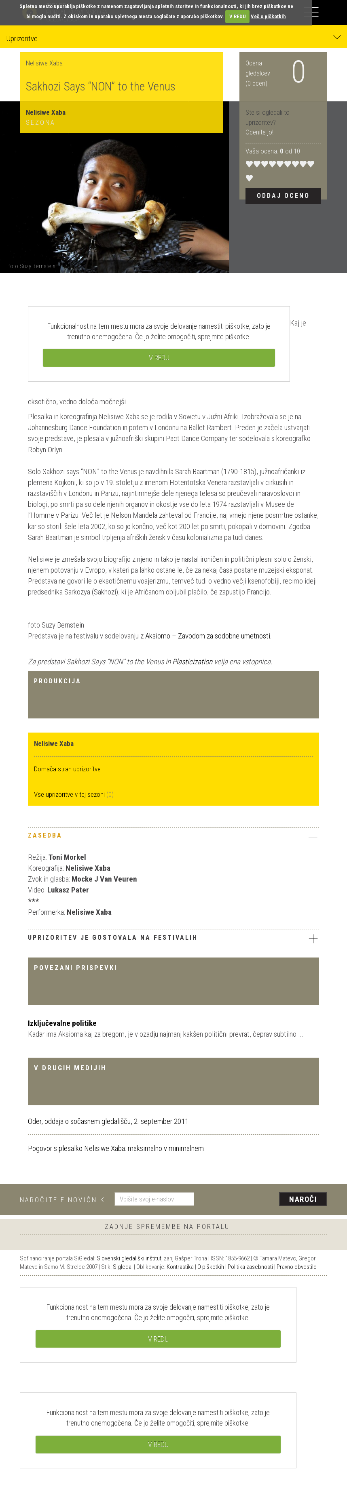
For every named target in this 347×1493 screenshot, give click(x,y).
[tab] (173, 837)
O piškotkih (210, 1266)
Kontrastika (180, 1266)
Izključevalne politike (62, 1023)
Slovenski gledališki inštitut (129, 1258)
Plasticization (193, 661)
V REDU (237, 16)
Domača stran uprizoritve (67, 769)
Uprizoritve (173, 38)
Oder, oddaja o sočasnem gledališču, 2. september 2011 (108, 1121)
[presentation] (263, 1200)
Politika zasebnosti (250, 1266)
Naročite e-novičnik (62, 1200)
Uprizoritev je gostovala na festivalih (173, 938)
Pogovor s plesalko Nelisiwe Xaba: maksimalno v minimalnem (116, 1148)
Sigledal (123, 1266)
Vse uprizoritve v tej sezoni (70, 794)
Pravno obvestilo (297, 1266)
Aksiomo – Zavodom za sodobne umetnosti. (208, 635)
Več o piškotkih (268, 16)
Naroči (303, 1199)
